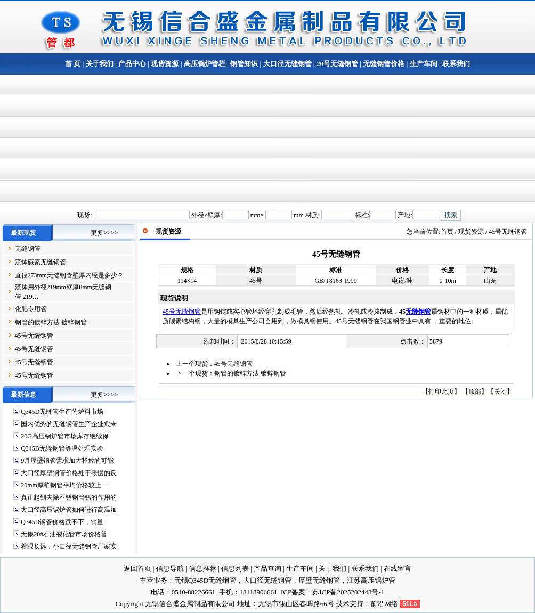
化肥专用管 (31, 309)
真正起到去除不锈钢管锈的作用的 (69, 497)
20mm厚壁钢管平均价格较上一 (64, 485)
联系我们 (455, 64)
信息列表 (235, 569)
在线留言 (397, 569)
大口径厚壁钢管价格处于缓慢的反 (69, 473)
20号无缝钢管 (337, 64)
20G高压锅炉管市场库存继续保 (65, 436)
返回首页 (137, 569)
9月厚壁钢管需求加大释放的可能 (67, 460)
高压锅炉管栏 (204, 64)
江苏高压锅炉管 (371, 580)
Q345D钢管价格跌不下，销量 (62, 522)
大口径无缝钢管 (287, 64)
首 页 (72, 64)
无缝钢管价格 (383, 64)
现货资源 (165, 64)
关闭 (500, 391)
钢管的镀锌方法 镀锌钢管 (51, 322)
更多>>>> (104, 232)
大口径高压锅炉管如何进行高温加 (69, 509)
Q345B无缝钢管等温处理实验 (62, 448)
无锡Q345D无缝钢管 (205, 580)
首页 (447, 231)
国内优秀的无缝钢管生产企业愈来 (69, 424)
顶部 (474, 391)
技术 (343, 604)
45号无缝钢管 (34, 335)
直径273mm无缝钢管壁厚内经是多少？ (69, 275)
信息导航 (170, 569)
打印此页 (441, 391)
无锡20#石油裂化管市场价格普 (64, 534)
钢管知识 (244, 64)
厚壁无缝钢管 (319, 580)
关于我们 (100, 64)
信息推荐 (202, 569)
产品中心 (132, 64)
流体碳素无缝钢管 (40, 262)
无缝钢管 (27, 248)
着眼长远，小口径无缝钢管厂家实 (69, 546)
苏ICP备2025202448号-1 (348, 592)
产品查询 (267, 569)
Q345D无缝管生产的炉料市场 (62, 411)
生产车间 (423, 64)
